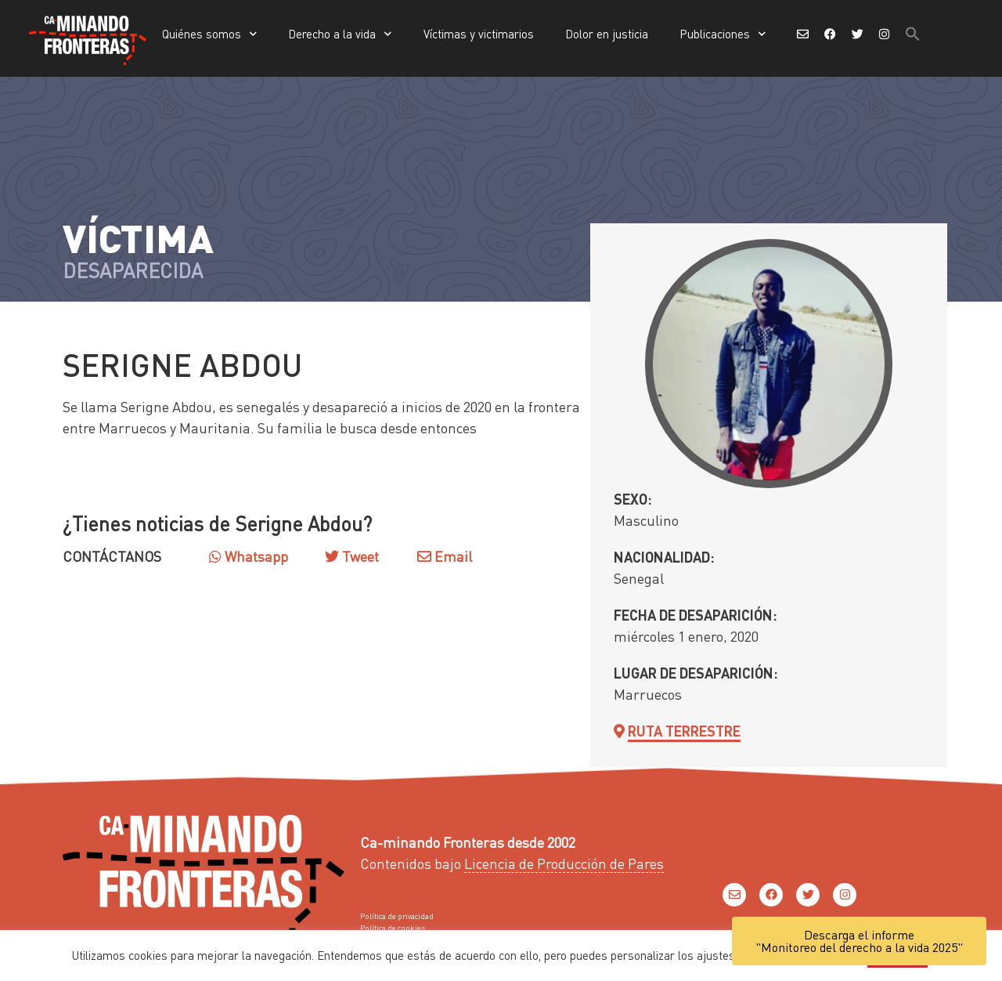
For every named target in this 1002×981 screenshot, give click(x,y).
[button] (912, 34)
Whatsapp (248, 556)
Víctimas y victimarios (479, 34)
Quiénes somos (210, 34)
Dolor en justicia (606, 34)
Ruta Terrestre (684, 731)
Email (444, 556)
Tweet (359, 556)
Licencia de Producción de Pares (564, 863)
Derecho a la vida (340, 34)
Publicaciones (722, 34)
